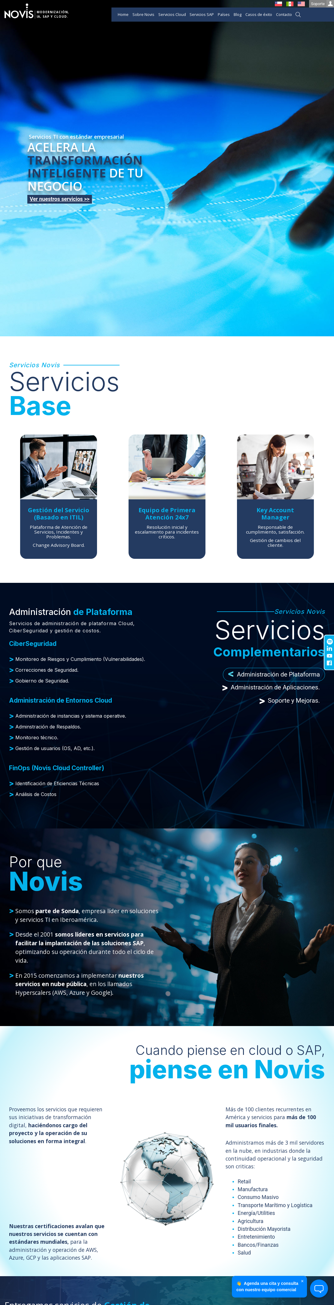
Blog (237, 14)
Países (224, 14)
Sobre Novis (143, 14)
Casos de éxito (258, 14)
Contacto (284, 14)
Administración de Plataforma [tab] (274, 674)
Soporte (322, 4)
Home (123, 14)
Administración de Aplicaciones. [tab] (271, 688)
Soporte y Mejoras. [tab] (289, 700)
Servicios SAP (202, 14)
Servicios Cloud (172, 14)
